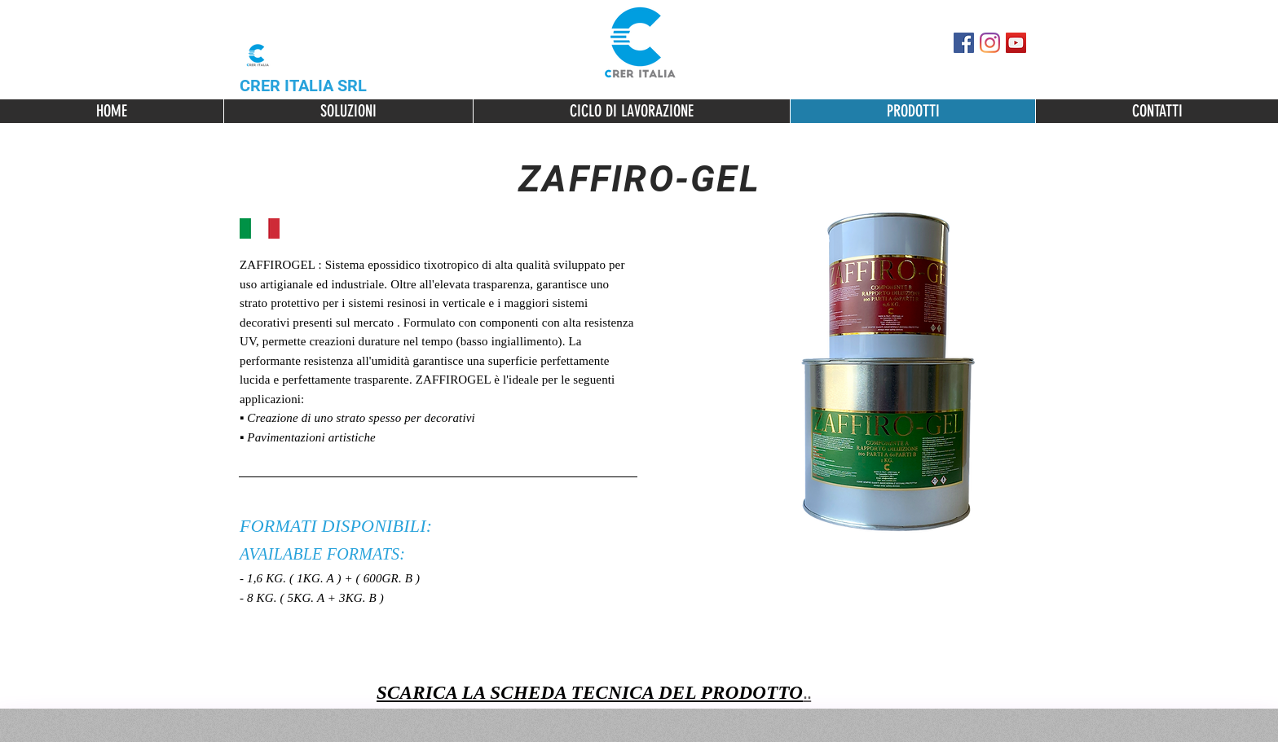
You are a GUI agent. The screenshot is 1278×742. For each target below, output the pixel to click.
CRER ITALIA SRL (303, 85)
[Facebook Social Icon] (964, 43)
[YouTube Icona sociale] (1016, 43)
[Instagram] (990, 43)
